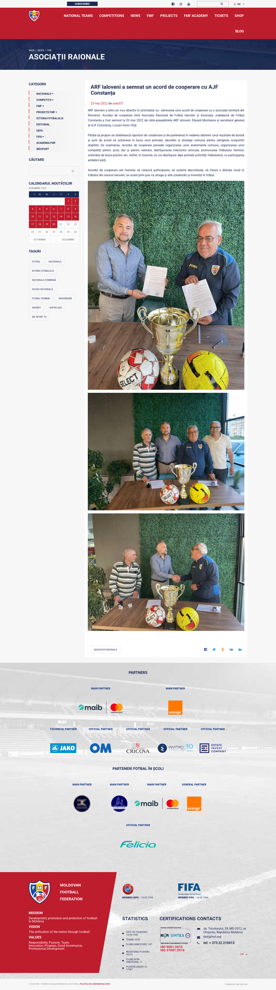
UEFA (36, 129)
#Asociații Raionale (105, 649)
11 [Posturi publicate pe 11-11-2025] (39, 216)
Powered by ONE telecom (236, 984)
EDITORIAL (39, 123)
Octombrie (39, 239)
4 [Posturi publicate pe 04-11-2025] (39, 209)
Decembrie (68, 239)
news (40, 50)
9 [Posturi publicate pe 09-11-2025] (75, 209)
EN (237, 4)
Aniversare (65, 298)
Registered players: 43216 (138, 953)
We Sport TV (39, 317)
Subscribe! (82, 3)
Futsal (36, 261)
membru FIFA (186, 897)
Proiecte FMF (43, 111)
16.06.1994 (202, 897)
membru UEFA (130, 897)
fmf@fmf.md (212, 937)
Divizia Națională (42, 289)
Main (31, 50)
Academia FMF (42, 142)
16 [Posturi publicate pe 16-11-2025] (75, 216)
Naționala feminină (44, 280)
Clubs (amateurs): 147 (139, 945)
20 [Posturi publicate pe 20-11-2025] (54, 224)
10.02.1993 (147, 897)
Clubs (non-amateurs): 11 (135, 960)
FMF (49, 50)
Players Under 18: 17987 (136, 968)
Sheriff (36, 307)
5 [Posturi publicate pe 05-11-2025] (47, 209)
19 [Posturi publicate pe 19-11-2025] (46, 224)
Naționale (41, 93)
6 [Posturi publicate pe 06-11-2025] (54, 209)
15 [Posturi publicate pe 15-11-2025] (68, 216)
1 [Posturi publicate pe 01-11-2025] (68, 201)
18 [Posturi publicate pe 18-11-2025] (39, 224)
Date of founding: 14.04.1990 (137, 933)
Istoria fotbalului (43, 271)
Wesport (39, 148)
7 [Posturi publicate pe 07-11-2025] (61, 209)
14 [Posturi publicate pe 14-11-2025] (61, 216)
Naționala (55, 261)
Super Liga (55, 307)
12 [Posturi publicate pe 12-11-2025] (46, 216)
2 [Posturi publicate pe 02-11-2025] (75, 201)
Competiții (41, 99)
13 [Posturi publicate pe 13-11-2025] (54, 216)
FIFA (36, 136)
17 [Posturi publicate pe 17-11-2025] (32, 224)
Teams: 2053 (133, 939)
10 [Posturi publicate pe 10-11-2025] (32, 216)
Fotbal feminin (41, 298)
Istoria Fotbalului (46, 117)
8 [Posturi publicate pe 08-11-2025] (68, 209)
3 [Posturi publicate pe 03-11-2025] (32, 209)
